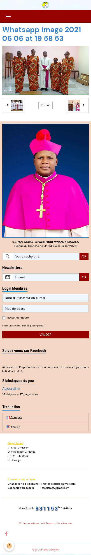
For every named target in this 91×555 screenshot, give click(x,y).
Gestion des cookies (45, 549)
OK (84, 256)
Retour (45, 105)
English (13, 426)
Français (14, 417)
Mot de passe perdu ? (33, 325)
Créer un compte (11, 325)
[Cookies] (9, 546)
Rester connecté (18, 317)
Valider (45, 335)
